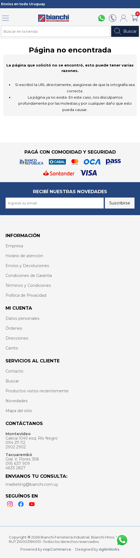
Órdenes (13, 328)
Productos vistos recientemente (37, 391)
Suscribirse (119, 203)
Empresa (14, 246)
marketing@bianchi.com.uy (31, 484)
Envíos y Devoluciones (27, 265)
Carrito (11, 348)
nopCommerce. (57, 549)
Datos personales (22, 318)
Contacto (14, 371)
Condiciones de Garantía (28, 275)
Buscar (125, 31)
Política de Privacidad (25, 295)
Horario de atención (24, 256)
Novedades (16, 401)
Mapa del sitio (18, 411)
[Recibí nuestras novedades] (54, 203)
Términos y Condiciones (28, 285)
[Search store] (55, 31)
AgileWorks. (109, 549)
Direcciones (16, 338)
